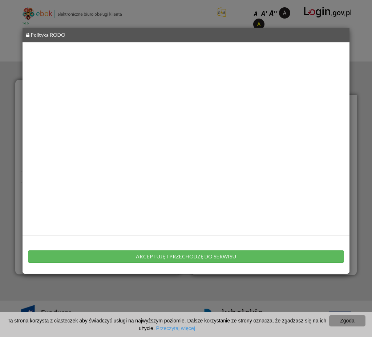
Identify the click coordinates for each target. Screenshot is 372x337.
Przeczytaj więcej (175, 328)
